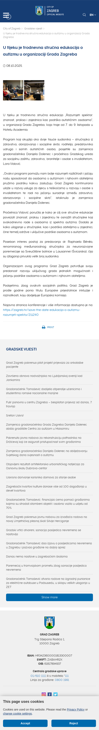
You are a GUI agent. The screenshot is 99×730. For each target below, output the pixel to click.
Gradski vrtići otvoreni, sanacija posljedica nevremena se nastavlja (43, 532)
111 (67, 675)
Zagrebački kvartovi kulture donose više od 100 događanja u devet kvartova (46, 488)
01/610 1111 (38, 675)
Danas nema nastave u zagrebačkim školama (37, 556)
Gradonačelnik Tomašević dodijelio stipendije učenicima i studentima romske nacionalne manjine (44, 391)
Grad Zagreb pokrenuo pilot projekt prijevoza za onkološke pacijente (44, 364)
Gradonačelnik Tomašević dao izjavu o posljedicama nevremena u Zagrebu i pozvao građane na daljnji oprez (49, 545)
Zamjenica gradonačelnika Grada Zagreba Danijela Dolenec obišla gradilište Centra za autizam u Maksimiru (46, 426)
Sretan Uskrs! (15, 415)
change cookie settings (17, 713)
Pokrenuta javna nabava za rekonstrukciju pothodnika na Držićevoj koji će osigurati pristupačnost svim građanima (43, 439)
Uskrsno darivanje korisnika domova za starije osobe (41, 477)
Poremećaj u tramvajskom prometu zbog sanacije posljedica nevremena (46, 567)
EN (93, 14)
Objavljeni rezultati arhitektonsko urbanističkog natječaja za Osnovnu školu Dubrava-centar (45, 466)
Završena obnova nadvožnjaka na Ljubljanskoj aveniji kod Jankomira (44, 378)
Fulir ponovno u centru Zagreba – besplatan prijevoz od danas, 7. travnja (49, 404)
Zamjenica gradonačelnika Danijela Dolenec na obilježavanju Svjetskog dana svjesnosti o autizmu (46, 453)
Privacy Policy (75, 709)
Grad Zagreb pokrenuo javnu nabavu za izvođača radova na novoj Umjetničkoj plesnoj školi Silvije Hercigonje (46, 519)
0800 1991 (62, 679)
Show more (50, 597)
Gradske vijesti (33, 28)
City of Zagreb (11, 28)
